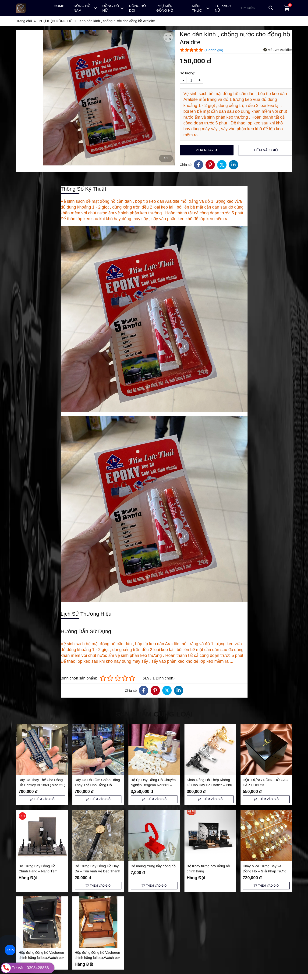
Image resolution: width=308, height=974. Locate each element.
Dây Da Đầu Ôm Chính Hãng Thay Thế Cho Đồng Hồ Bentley (97, 785)
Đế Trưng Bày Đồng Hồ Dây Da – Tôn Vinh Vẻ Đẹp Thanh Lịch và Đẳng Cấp (97, 871)
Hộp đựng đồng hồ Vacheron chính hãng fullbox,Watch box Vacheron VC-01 (97, 957)
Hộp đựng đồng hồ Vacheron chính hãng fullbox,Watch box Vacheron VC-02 (41, 957)
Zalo (10, 950)
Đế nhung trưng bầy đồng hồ (153, 866)
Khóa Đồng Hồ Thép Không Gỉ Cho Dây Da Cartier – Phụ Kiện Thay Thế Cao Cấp (209, 785)
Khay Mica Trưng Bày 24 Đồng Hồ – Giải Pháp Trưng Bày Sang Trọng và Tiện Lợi (265, 871)
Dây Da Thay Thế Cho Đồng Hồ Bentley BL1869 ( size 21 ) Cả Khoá (42, 785)
